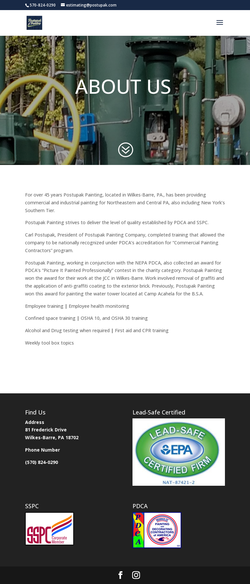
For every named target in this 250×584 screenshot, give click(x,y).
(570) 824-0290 (41, 462)
